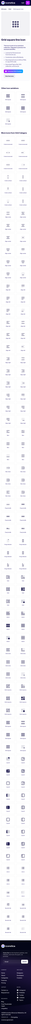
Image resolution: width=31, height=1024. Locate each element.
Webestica (20, 1013)
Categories (4, 978)
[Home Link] (8, 946)
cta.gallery (4, 1008)
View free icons (9, 76)
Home (3, 973)
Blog (2, 1001)
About (3, 975)
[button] (28, 3)
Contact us (4, 990)
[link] (10, 9)
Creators (19, 978)
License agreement (7, 1020)
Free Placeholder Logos (6, 1005)
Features (4, 980)
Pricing (3, 983)
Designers (20, 973)
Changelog (14, 1017)
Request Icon (5, 992)
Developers (20, 975)
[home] (8, 2)
